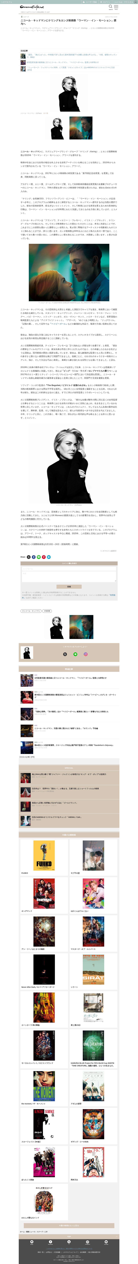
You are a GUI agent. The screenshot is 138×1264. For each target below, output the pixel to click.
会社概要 (83, 1252)
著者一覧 (41, 1252)
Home (31, 1244)
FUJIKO (25, 873)
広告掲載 (57, 1252)
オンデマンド (27, 911)
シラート (74, 987)
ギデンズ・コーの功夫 (79, 1142)
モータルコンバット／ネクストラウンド (37, 1063)
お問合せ (49, 1252)
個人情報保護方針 (94, 1252)
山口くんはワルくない (79, 911)
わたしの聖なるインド (30, 1218)
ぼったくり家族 (28, 1180)
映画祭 (47, 611)
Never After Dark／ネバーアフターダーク (38, 987)
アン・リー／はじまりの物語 (33, 949)
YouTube (106, 1244)
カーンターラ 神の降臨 (31, 1025)
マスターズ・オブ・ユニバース (83, 949)
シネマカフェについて (70, 1252)
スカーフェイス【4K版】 (31, 1142)
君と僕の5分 (76, 1025)
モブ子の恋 (75, 873)
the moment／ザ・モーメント (34, 1104)
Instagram (87, 1242)
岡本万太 (74, 1180)
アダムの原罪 (76, 1104)
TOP (69, 1237)
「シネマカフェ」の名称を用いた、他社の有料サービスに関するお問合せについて (69, 1248)
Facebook (50, 1244)
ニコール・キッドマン (32, 611)
